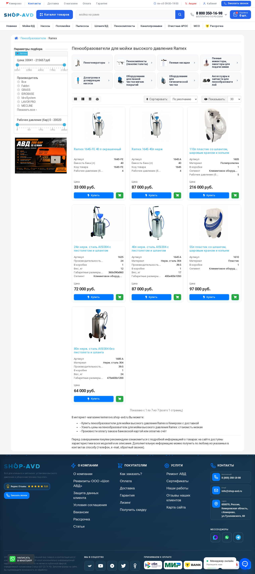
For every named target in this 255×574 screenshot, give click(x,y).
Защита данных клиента (86, 484)
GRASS (26, 89)
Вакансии (77, 498)
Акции (190, 3)
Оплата (87, 3)
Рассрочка (214, 26)
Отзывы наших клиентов (179, 491)
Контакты (34, 3)
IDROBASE (28, 93)
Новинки (11, 25)
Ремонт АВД (171, 471)
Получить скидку (127, 505)
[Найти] (179, 14)
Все (24, 81)
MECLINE (27, 105)
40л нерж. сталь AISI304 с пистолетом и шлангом (150, 246)
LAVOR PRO (29, 101)
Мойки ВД (29, 25)
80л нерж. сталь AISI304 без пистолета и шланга (94, 348)
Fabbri (25, 85)
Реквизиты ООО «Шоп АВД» (88, 478)
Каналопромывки (151, 25)
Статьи (75, 511)
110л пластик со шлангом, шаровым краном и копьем (209, 148)
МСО (197, 25)
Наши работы (172, 484)
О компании (78, 471)
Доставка (53, 3)
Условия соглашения (84, 491)
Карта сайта (171, 498)
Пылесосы (82, 25)
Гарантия (101, 3)
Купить (92, 193)
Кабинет (210, 3)
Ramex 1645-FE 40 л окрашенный (97, 147)
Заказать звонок (236, 3)
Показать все (27, 109)
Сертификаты (172, 478)
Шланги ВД (101, 25)
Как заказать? (125, 471)
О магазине (70, 3)
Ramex (22, 53)
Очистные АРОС (178, 25)
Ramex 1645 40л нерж (147, 147)
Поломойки (63, 25)
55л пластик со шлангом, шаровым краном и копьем (209, 246)
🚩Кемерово (14, 3)
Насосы (45, 25)
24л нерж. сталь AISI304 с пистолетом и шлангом (92, 246)
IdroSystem (29, 97)
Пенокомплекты (124, 25)
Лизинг (121, 498)
